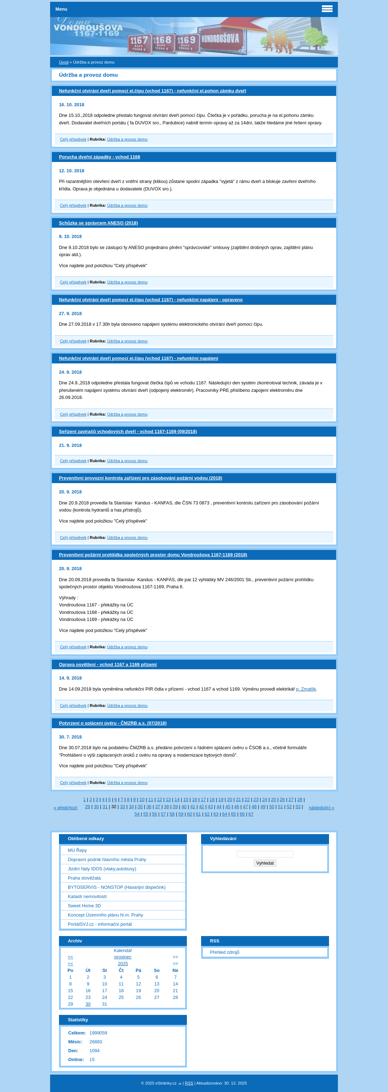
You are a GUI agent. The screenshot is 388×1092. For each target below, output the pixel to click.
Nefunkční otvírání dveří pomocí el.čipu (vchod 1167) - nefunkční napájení (138, 358)
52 (289, 806)
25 (273, 799)
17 (203, 799)
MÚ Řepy (77, 850)
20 (229, 799)
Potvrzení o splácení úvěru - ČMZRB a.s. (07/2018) (113, 723)
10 (141, 799)
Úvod (64, 62)
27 (291, 799)
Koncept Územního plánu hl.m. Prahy (105, 915)
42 (201, 806)
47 (245, 806)
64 (224, 814)
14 (176, 799)
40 (184, 806)
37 (157, 806)
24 (264, 799)
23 (255, 799)
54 (136, 814)
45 (227, 806)
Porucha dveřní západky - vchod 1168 (99, 157)
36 (148, 806)
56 (154, 814)
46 (236, 806)
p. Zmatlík (306, 689)
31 (105, 806)
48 (254, 806)
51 (280, 806)
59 (180, 814)
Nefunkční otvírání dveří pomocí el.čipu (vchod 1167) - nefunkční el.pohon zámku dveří (152, 90)
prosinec (122, 956)
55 (145, 814)
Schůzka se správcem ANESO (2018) (98, 223)
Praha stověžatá (84, 878)
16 (194, 799)
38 (166, 806)
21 (238, 799)
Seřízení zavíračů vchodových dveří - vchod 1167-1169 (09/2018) (128, 431)
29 (87, 806)
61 (198, 814)
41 (192, 806)
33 (122, 806)
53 (298, 806)
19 (221, 799)
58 (171, 814)
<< (70, 956)
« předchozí (65, 807)
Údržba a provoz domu (127, 139)
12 (159, 799)
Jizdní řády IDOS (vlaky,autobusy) (102, 868)
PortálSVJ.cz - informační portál (100, 924)
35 (140, 806)
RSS (189, 1083)
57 (163, 814)
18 (212, 799)
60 (189, 814)
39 (175, 806)
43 (210, 806)
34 (131, 806)
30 (96, 806)
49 (262, 806)
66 (242, 814)
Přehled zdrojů (224, 952)
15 (185, 799)
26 (282, 799)
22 (247, 799)
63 (216, 814)
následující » (321, 807)
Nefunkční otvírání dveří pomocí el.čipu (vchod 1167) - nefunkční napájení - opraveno (151, 299)
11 (150, 799)
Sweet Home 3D (84, 905)
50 (271, 806)
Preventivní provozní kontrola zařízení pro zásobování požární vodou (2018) (140, 478)
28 (299, 799)
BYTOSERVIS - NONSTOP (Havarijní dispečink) (117, 887)
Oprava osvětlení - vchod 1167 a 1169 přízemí (108, 664)
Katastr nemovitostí (87, 896)
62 (207, 814)
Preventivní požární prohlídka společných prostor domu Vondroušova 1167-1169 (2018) (153, 554)
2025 (123, 963)
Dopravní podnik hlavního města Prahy (107, 859)
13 (168, 799)
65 (233, 814)
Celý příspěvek (73, 139)
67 (250, 814)
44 (219, 806)
